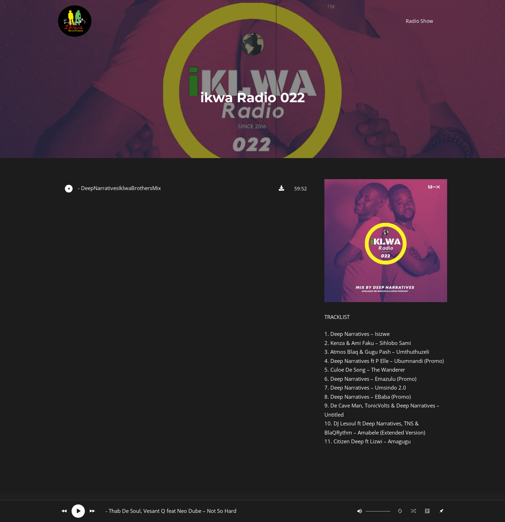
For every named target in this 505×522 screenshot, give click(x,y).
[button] (419, 21)
